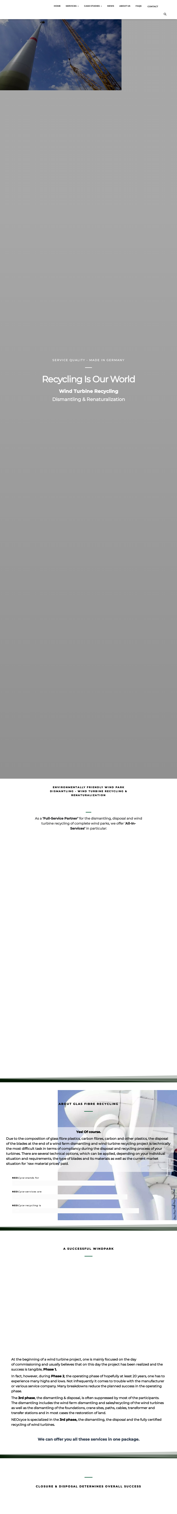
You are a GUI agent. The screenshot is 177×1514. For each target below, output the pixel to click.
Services (72, 6)
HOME (57, 6)
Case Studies (93, 6)
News (110, 6)
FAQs (139, 6)
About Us (124, 6)
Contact (152, 6)
